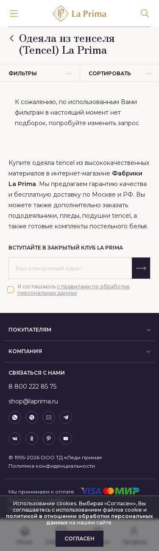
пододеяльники (32, 215)
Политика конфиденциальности (51, 466)
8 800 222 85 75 (32, 386)
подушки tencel (106, 215)
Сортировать (120, 73)
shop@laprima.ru (33, 401)
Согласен (79, 538)
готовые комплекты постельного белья (87, 226)
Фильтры (39, 73)
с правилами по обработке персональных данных (73, 289)
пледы (69, 215)
